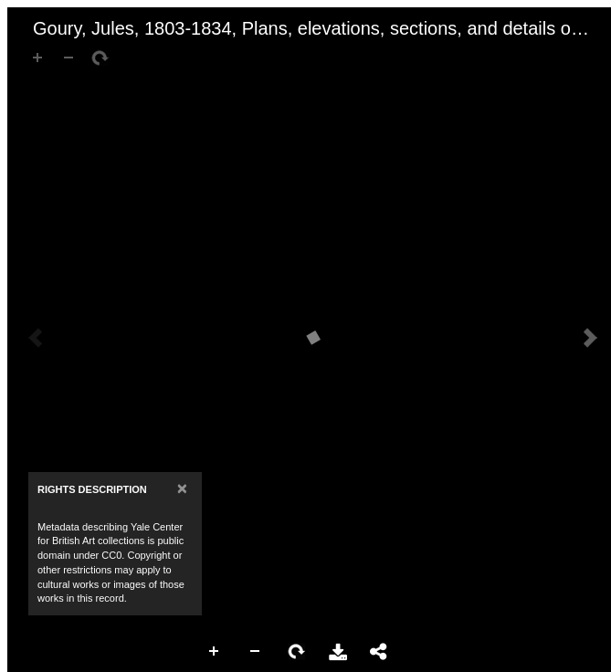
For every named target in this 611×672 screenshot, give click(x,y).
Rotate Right (297, 652)
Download (338, 652)
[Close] (182, 488)
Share (379, 652)
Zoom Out (255, 652)
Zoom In (214, 652)
